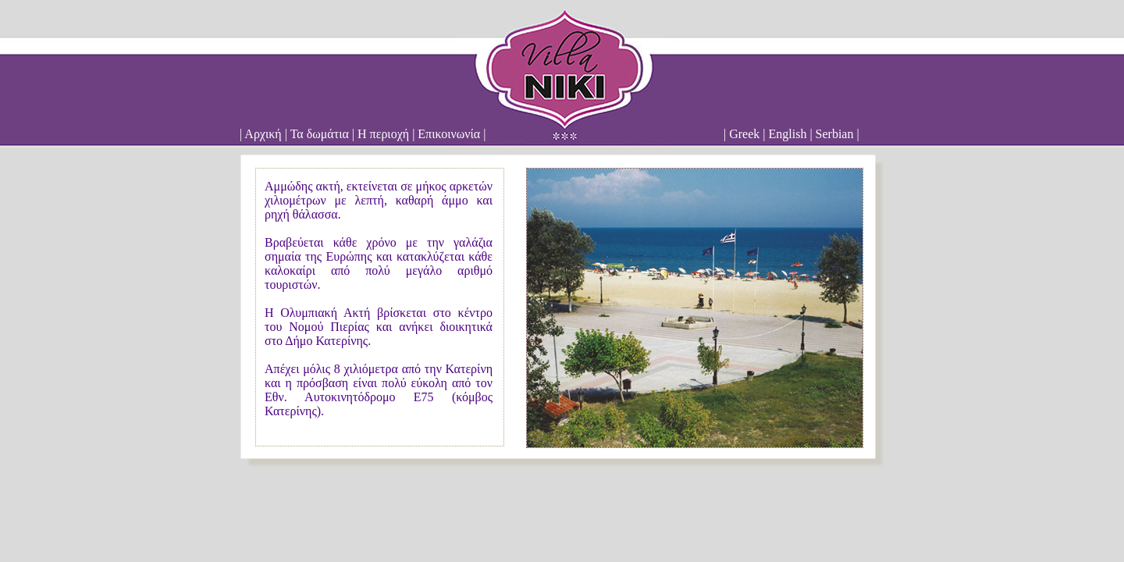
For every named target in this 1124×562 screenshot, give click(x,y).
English (788, 133)
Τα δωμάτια (319, 133)
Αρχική (262, 133)
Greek (744, 133)
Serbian (835, 133)
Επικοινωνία (449, 133)
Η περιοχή (383, 133)
